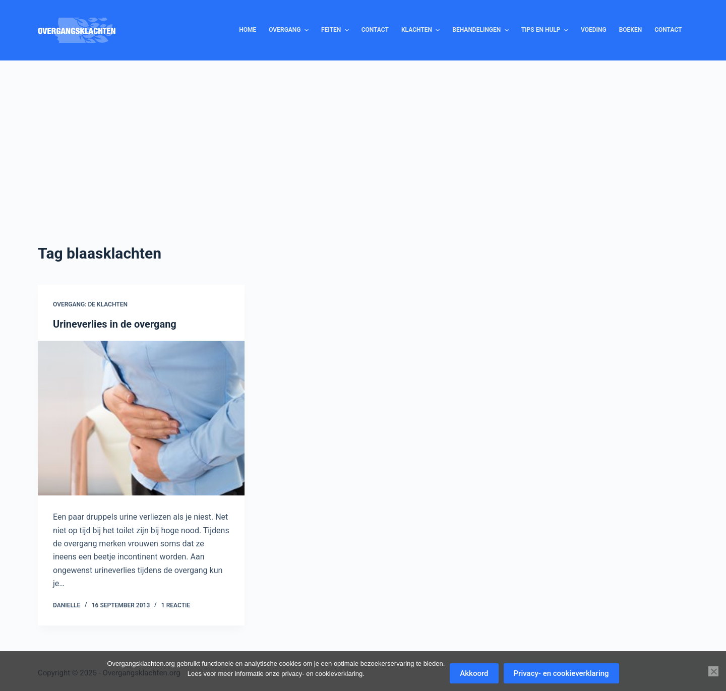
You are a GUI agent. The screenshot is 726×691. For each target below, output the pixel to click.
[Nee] (713, 671)
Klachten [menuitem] (421, 30)
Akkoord (474, 673)
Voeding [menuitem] (594, 29)
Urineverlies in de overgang (114, 324)
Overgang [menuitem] (290, 30)
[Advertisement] (363, 136)
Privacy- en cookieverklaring (561, 673)
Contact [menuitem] (375, 29)
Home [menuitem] (247, 29)
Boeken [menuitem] (630, 29)
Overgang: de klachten (90, 304)
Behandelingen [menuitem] (481, 30)
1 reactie (175, 605)
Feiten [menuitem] (336, 30)
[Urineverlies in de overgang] (141, 418)
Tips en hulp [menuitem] (546, 30)
